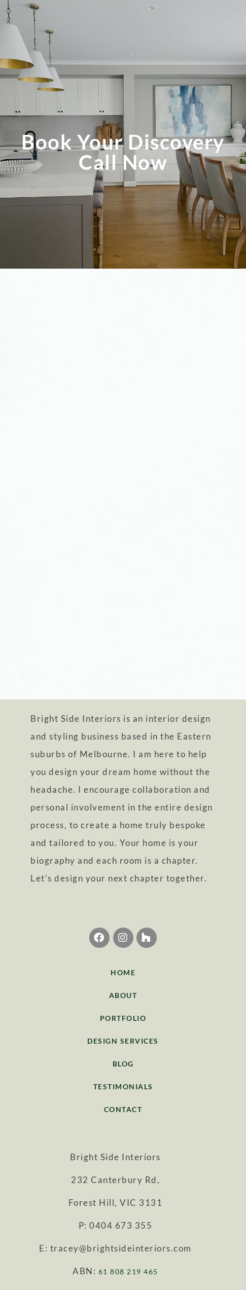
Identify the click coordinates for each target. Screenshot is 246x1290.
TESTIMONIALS (123, 1086)
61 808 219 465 (128, 1271)
